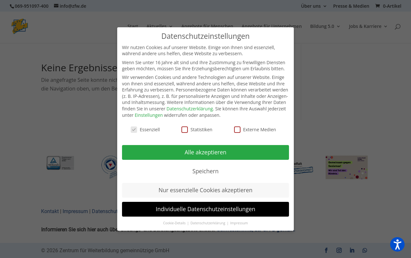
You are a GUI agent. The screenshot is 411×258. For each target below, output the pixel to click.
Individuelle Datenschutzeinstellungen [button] (205, 209)
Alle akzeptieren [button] (205, 152)
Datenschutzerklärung (190, 109)
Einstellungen (149, 115)
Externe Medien (255, 129)
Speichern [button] (205, 171)
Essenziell (145, 129)
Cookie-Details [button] (175, 223)
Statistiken (196, 129)
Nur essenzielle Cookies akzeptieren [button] (206, 190)
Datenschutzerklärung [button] (208, 223)
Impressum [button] (239, 223)
